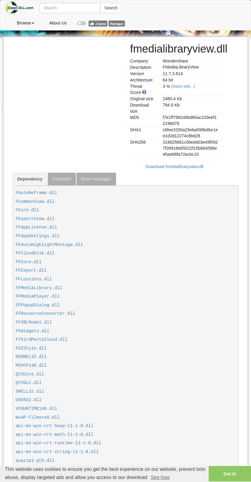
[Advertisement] (66, 79)
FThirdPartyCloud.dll (42, 339)
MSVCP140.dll (31, 365)
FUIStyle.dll (31, 348)
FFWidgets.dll (33, 331)
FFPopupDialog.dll (38, 305)
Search (111, 7)
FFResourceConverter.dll (45, 313)
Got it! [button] (229, 473)
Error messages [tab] (96, 179)
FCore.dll (27, 210)
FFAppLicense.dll (36, 227)
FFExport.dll (31, 270)
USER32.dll (29, 399)
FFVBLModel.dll (34, 322)
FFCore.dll (29, 262)
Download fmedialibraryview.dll (174, 166)
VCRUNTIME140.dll (36, 408)
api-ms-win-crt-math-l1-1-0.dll (54, 434)
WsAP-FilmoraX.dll (38, 417)
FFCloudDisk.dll (35, 253)
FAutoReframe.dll (36, 192)
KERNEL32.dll (31, 356)
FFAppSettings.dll (38, 236)
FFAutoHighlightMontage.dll (49, 244)
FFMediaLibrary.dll (39, 288)
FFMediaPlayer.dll (38, 296)
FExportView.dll (35, 218)
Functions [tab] (62, 179)
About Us (58, 23)
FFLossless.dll (34, 279)
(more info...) (183, 86)
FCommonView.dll (35, 201)
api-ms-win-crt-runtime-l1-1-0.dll (58, 443)
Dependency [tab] (29, 179)
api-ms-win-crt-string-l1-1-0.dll (57, 451)
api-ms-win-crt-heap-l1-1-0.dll (54, 425)
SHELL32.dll (30, 391)
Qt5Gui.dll (29, 382)
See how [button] (160, 477)
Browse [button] (25, 23)
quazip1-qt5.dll (35, 460)
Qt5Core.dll (30, 374)
